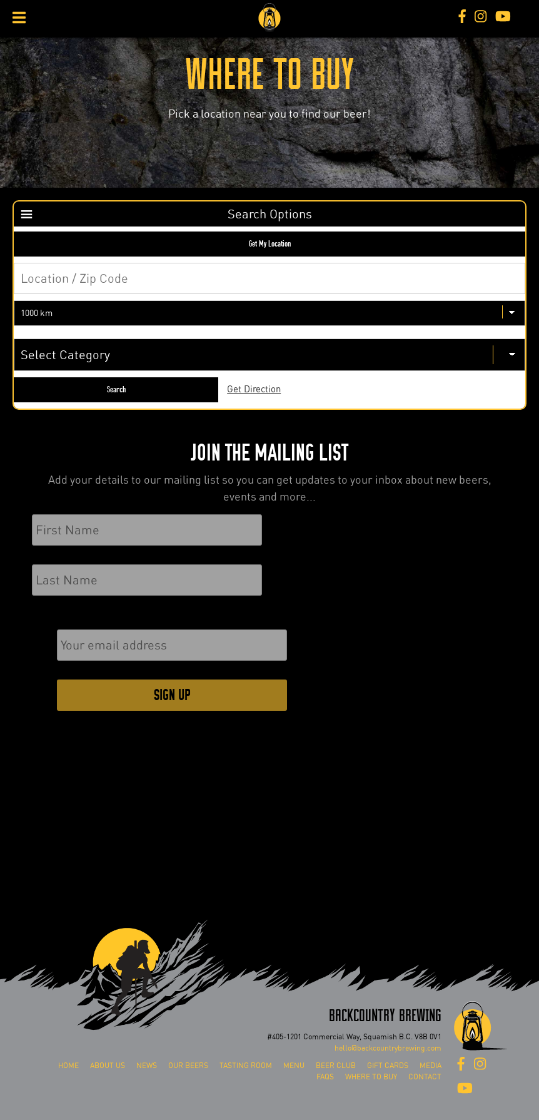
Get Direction (254, 389)
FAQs (325, 1076)
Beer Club (336, 1065)
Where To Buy (371, 1076)
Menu (294, 1065)
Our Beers (188, 1065)
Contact (424, 1076)
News (146, 1065)
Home (68, 1065)
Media (430, 1065)
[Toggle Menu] (19, 17)
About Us (107, 1065)
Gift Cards (387, 1065)
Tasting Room (245, 1065)
